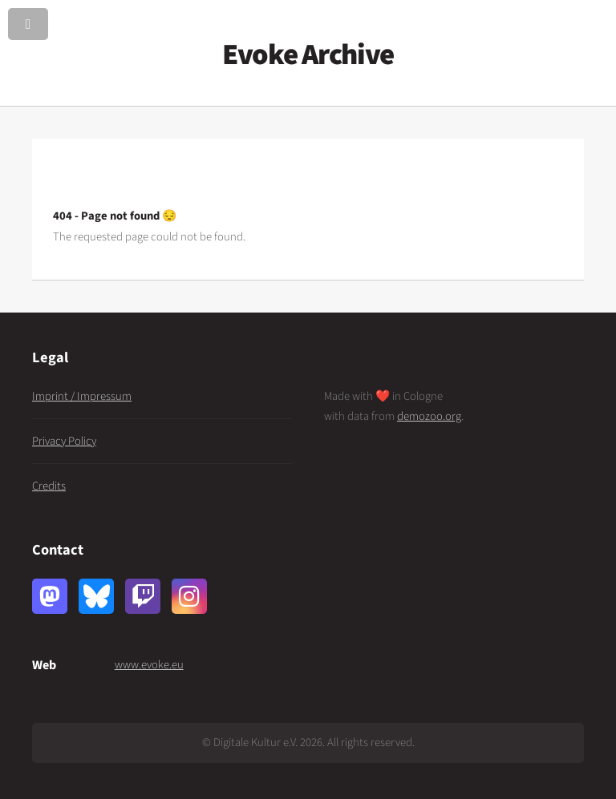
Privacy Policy (64, 441)
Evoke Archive (308, 55)
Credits (49, 486)
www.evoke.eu (149, 664)
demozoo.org (429, 416)
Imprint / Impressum (82, 396)
